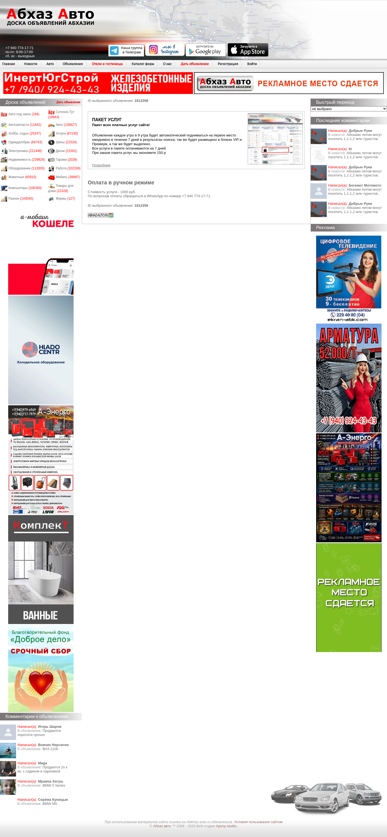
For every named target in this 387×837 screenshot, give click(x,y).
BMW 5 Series (54, 785)
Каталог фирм (143, 64)
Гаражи (66, 160)
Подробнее (101, 165)
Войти (252, 64)
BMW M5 (50, 804)
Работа (68, 168)
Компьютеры (25, 188)
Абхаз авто (162, 826)
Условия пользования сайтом (258, 822)
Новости (30, 64)
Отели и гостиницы (107, 64)
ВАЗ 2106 (50, 749)
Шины (66, 142)
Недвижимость (26, 160)
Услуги (67, 133)
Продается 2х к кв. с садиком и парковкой (42, 769)
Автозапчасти (24, 125)
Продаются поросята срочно (39, 733)
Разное (20, 198)
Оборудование (26, 168)
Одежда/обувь (25, 142)
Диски (66, 151)
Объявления (73, 64)
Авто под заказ (24, 114)
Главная (8, 64)
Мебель (68, 177)
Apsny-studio (226, 826)
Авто (50, 64)
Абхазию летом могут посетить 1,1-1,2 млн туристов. (355, 137)
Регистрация (228, 64)
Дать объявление (195, 64)
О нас (167, 64)
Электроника (25, 151)
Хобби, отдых (24, 133)
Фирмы (65, 198)
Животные (22, 177)
